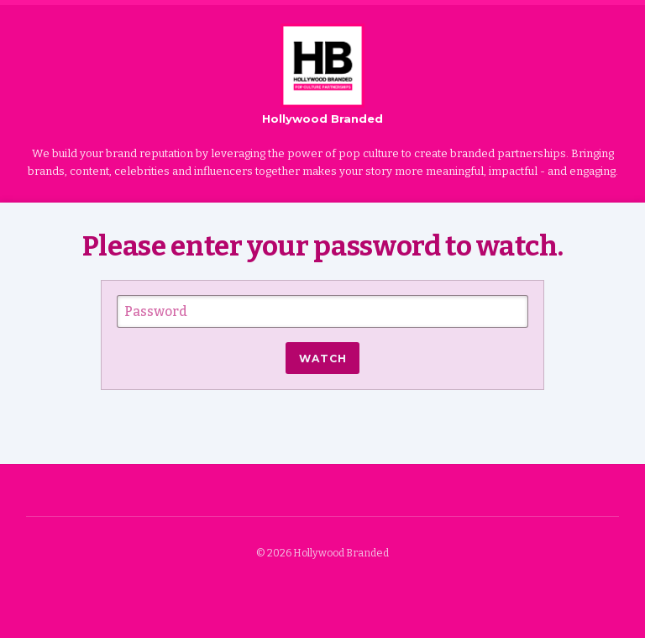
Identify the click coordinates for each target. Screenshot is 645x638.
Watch (323, 358)
